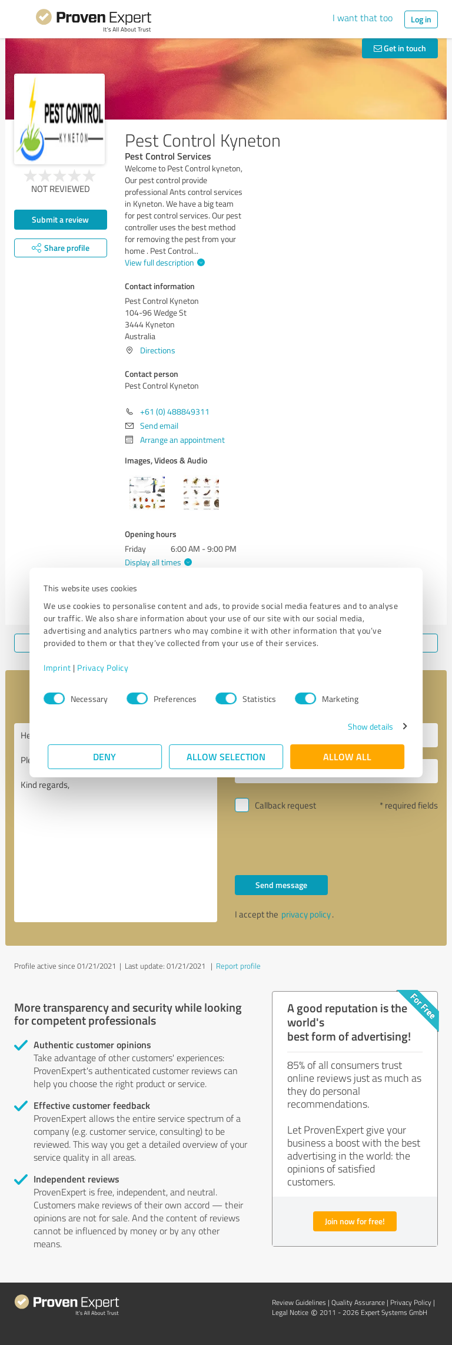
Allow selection (226, 756)
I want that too (363, 17)
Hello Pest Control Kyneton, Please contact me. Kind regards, (115, 822)
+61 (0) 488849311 (175, 411)
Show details (366, 726)
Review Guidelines (299, 1302)
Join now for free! (355, 1221)
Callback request (285, 805)
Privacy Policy (106, 667)
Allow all (347, 756)
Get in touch (400, 48)
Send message (281, 884)
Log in (421, 19)
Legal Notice (290, 1312)
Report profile (238, 965)
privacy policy (306, 914)
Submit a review (60, 219)
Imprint (61, 667)
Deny (105, 756)
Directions (157, 350)
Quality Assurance (358, 1302)
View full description (163, 262)
